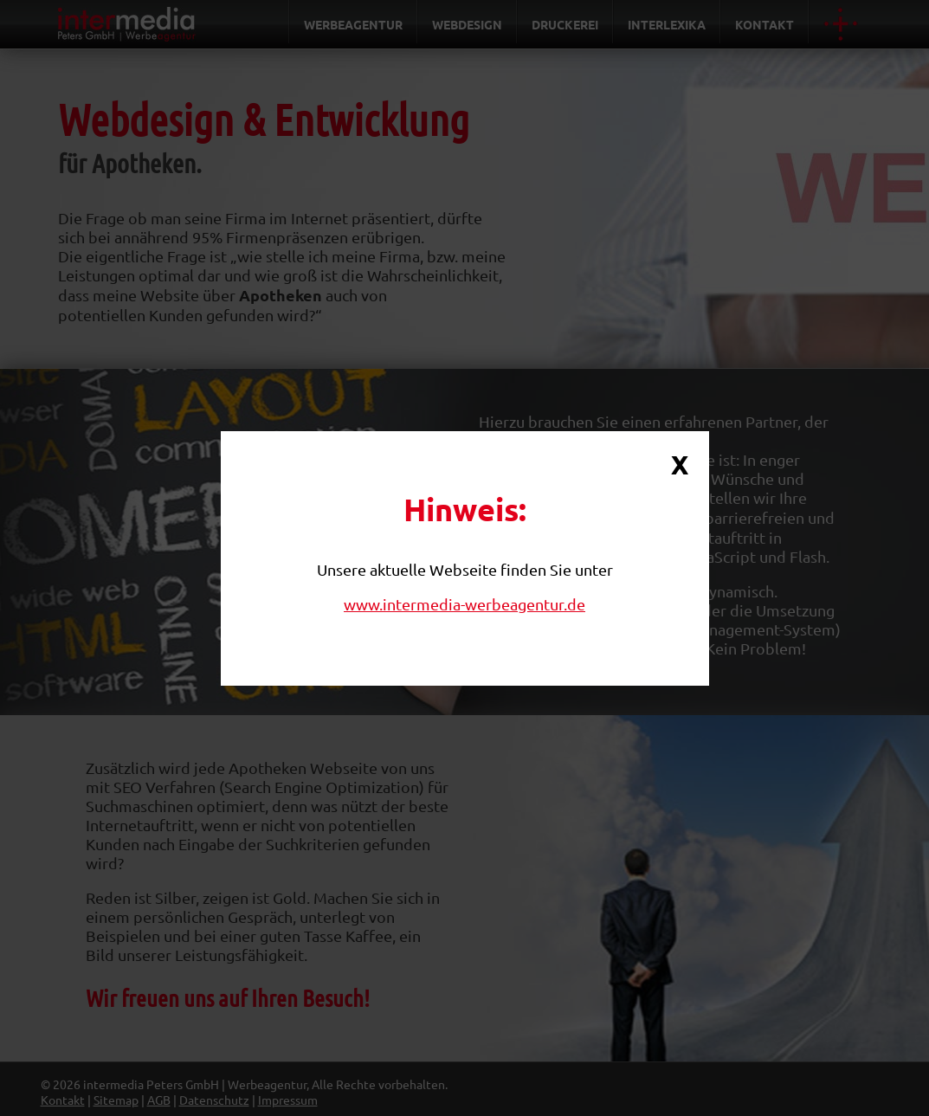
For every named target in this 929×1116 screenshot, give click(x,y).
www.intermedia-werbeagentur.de (464, 604)
